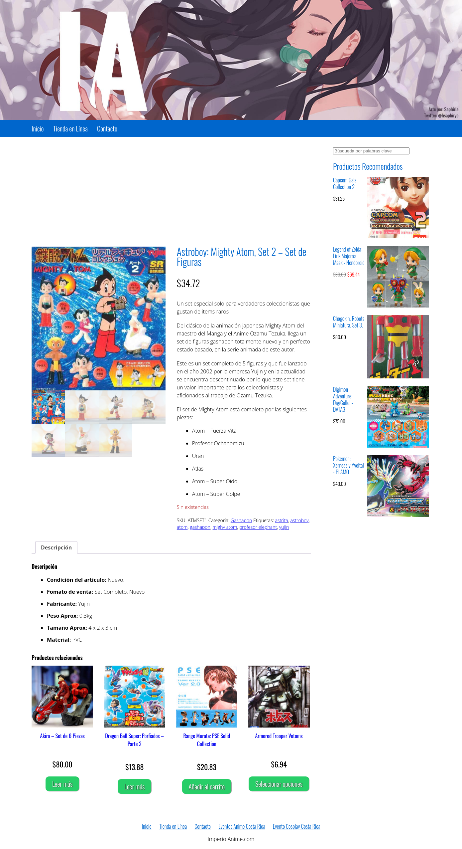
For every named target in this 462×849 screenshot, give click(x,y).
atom (182, 527)
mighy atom (225, 527)
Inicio (38, 128)
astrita (281, 520)
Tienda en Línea (70, 128)
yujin (284, 527)
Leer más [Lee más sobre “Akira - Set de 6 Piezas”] (62, 784)
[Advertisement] (171, 191)
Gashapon (241, 520)
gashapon (200, 527)
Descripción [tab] (56, 547)
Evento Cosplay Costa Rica (296, 826)
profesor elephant (258, 527)
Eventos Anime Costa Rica (241, 826)
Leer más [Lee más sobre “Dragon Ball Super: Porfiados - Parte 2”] (134, 786)
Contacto (107, 128)
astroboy (299, 520)
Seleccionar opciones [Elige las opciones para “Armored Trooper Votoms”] (278, 784)
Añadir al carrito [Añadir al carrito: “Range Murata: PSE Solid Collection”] (207, 786)
